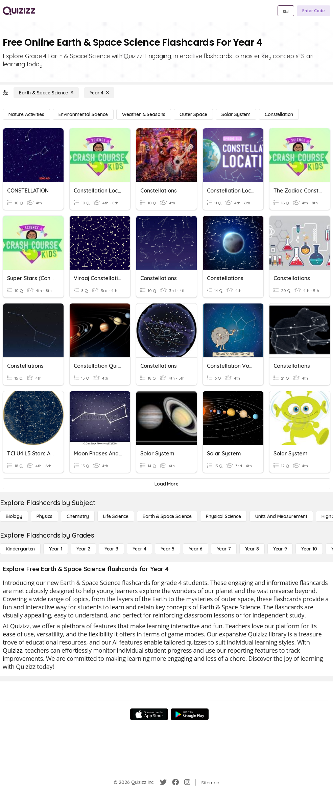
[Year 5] (167, 548)
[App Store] (149, 714)
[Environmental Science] (83, 114)
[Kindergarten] (20, 548)
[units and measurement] (281, 516)
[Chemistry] (78, 516)
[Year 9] (280, 548)
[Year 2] (83, 548)
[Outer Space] (193, 114)
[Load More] (166, 483)
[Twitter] (163, 782)
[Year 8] (252, 548)
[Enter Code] (313, 10)
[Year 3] (111, 548)
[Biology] (14, 516)
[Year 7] (223, 548)
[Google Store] (190, 714)
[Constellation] (279, 114)
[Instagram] (187, 782)
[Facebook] (175, 782)
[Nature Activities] (26, 114)
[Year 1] (55, 548)
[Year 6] (195, 548)
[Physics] (44, 516)
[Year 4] (99, 92)
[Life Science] (115, 516)
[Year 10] (309, 548)
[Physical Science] (223, 516)
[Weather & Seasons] (143, 114)
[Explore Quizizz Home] (19, 10)
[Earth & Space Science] (46, 92)
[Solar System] (236, 114)
